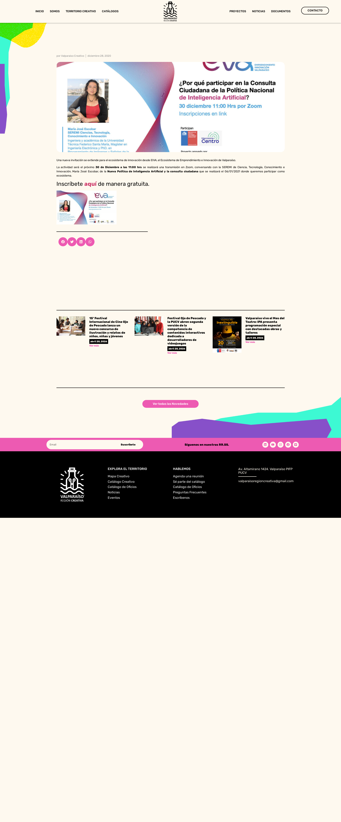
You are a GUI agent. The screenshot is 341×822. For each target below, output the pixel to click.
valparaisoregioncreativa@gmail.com (266, 481)
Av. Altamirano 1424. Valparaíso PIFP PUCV (265, 471)
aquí (90, 184)
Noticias (258, 11)
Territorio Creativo (81, 11)
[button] (62, 241)
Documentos (281, 11)
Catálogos (110, 11)
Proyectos (237, 11)
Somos (55, 11)
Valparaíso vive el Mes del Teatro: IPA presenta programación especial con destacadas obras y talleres (265, 325)
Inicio (39, 11)
